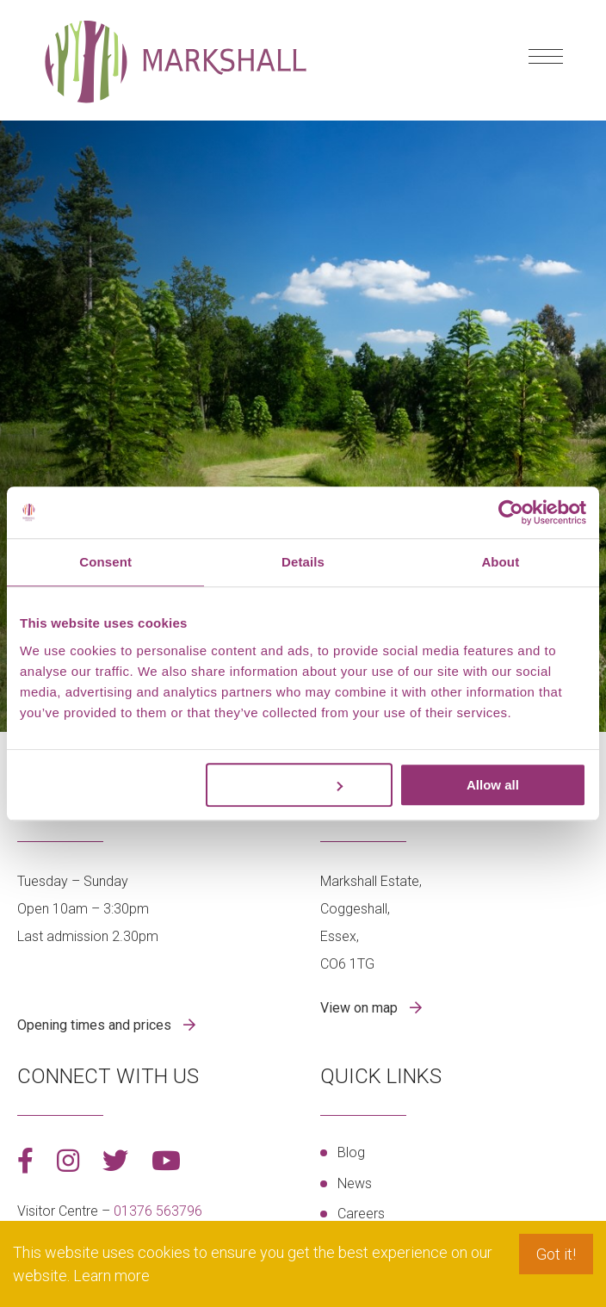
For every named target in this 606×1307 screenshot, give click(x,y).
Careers (361, 1213)
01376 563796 (158, 1211)
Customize (300, 784)
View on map (360, 1008)
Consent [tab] (105, 561)
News (354, 1183)
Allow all (493, 784)
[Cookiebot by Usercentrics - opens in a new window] (511, 512)
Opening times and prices (96, 1025)
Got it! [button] (556, 1254)
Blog (351, 1152)
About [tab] (500, 561)
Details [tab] (303, 561)
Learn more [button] (111, 1276)
